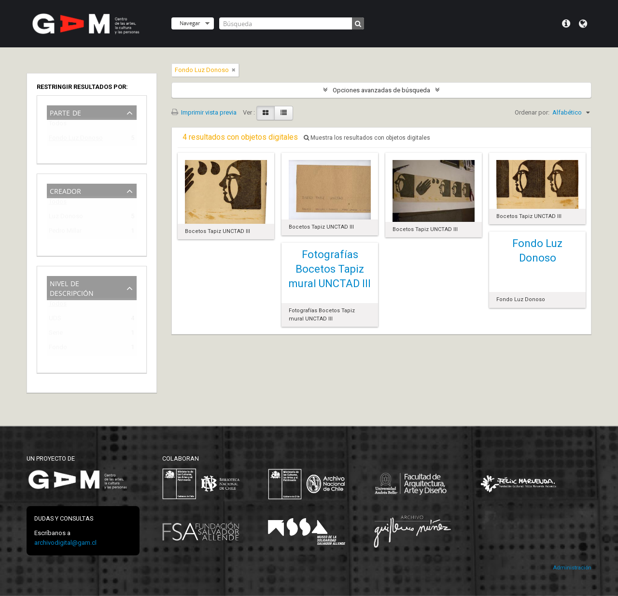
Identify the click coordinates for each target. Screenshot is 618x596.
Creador (65, 190)
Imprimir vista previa (204, 112)
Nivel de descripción (72, 287)
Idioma (583, 24)
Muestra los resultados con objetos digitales (367, 137)
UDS (55, 320)
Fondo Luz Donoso (76, 139)
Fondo (58, 349)
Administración (572, 568)
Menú (566, 24)
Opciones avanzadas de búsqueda (381, 90)
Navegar (190, 23)
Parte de (65, 111)
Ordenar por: (532, 112)
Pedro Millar (65, 232)
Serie (56, 334)
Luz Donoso (66, 218)
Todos (58, 125)
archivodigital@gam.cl (65, 542)
